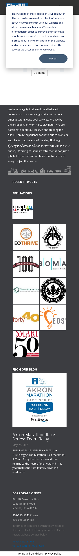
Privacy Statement (23, 541)
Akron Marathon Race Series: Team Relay (33, 437)
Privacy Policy (53, 553)
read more (18, 472)
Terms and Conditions (30, 553)
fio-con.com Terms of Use (28, 545)
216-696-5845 (20, 515)
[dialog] (39, 37)
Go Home (39, 72)
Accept (53, 58)
